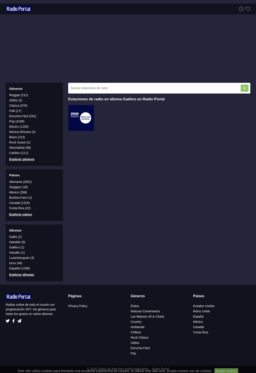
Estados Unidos (204, 306)
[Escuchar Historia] (240, 8)
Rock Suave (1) (19, 142)
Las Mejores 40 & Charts (147, 316)
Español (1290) (19, 268)
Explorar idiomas (21, 274)
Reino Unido (201, 311)
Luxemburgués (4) (21, 258)
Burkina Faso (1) (20, 197)
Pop (133, 353)
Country (136, 322)
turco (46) (15, 263)
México (198, 322)
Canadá (198, 327)
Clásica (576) (18, 105)
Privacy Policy (77, 306)
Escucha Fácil (140, 348)
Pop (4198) (16, 121)
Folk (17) (15, 111)
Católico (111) (18, 153)
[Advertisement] (128, 48)
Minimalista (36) (20, 147)
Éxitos (135, 306)
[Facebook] (14, 320)
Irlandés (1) (17, 252)
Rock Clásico (140, 337)
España (198, 316)
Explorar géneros (21, 159)
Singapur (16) (18, 187)
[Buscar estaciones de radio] (154, 88)
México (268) (18, 192)
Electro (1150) (18, 126)
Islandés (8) (17, 242)
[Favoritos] (247, 8)
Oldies (135, 343)
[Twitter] (8, 320)
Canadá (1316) (19, 203)
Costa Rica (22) (19, 208)
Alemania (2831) (20, 182)
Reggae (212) (18, 95)
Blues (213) (17, 137)
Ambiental (137, 327)
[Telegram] (19, 320)
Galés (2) (15, 237)
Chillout (136, 332)
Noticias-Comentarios (145, 311)
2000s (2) (15, 100)
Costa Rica (200, 332)
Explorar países (20, 214)
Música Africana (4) (22, 132)
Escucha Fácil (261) (22, 116)
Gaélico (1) (16, 247)
